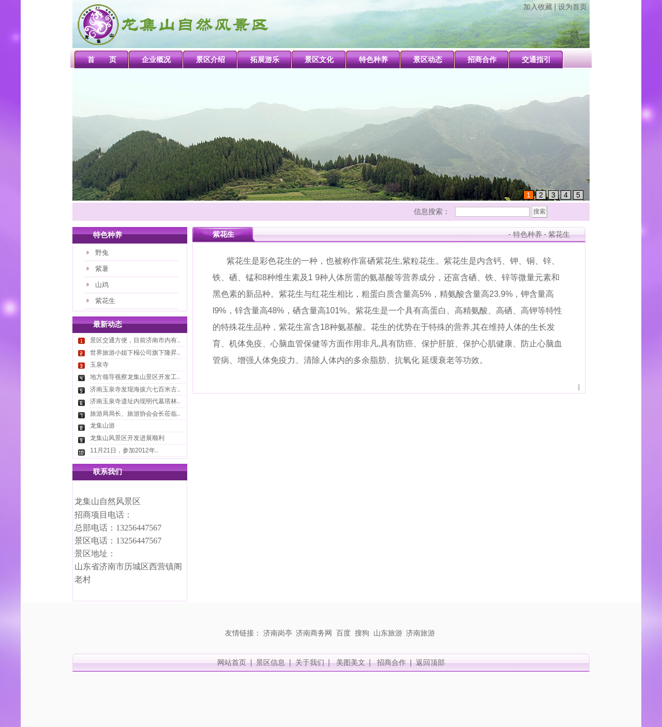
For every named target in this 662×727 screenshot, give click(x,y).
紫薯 (102, 268)
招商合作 (391, 662)
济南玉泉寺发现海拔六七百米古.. (135, 389)
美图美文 (350, 662)
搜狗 (362, 633)
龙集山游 (102, 425)
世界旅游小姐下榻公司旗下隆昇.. (135, 352)
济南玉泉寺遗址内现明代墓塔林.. (135, 401)
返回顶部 (430, 662)
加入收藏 (537, 7)
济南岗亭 (277, 633)
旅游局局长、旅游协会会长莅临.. (135, 413)
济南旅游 (420, 633)
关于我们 (309, 662)
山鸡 (102, 285)
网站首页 (231, 662)
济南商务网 (314, 633)
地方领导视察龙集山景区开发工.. (135, 377)
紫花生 (105, 301)
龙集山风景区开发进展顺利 (127, 438)
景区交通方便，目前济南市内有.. (135, 340)
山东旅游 (387, 633)
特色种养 (527, 234)
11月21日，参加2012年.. (124, 450)
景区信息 (270, 662)
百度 (343, 633)
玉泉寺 (99, 364)
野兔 (102, 252)
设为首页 (572, 7)
